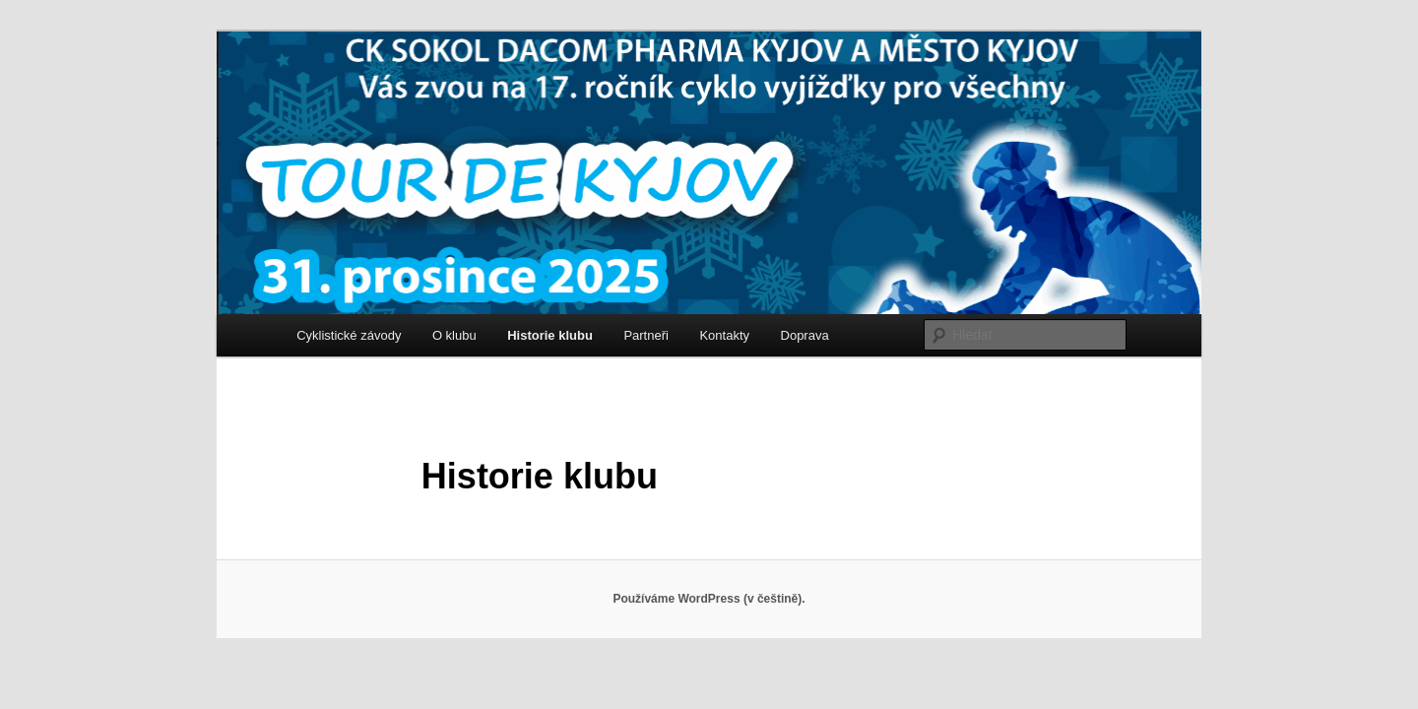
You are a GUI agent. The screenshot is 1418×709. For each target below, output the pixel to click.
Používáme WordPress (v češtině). (708, 599)
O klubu (454, 335)
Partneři (646, 335)
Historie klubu (550, 335)
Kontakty (724, 335)
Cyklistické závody (348, 335)
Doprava (805, 335)
